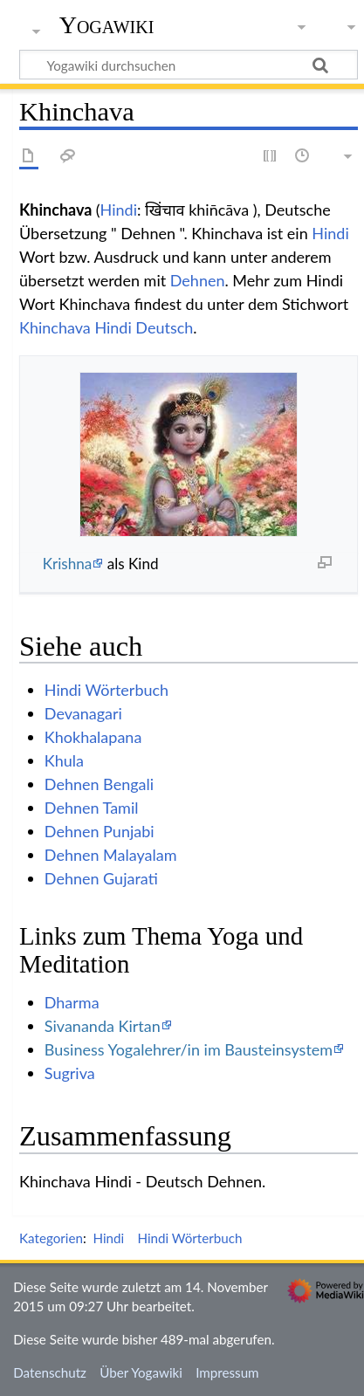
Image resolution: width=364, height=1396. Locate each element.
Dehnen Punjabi (100, 831)
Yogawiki (107, 25)
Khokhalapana (93, 736)
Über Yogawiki (141, 1372)
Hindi (118, 209)
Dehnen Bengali (99, 784)
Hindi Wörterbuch (106, 689)
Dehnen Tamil (92, 807)
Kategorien (51, 1238)
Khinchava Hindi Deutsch (106, 327)
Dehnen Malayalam (111, 854)
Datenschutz (49, 1372)
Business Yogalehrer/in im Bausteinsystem (189, 1049)
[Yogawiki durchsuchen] (188, 65)
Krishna (68, 563)
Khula (64, 760)
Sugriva (70, 1073)
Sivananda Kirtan (103, 1025)
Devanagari (83, 713)
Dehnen (197, 280)
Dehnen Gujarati (101, 878)
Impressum (227, 1372)
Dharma (72, 1002)
